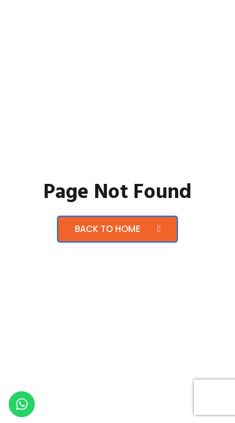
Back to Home (118, 229)
